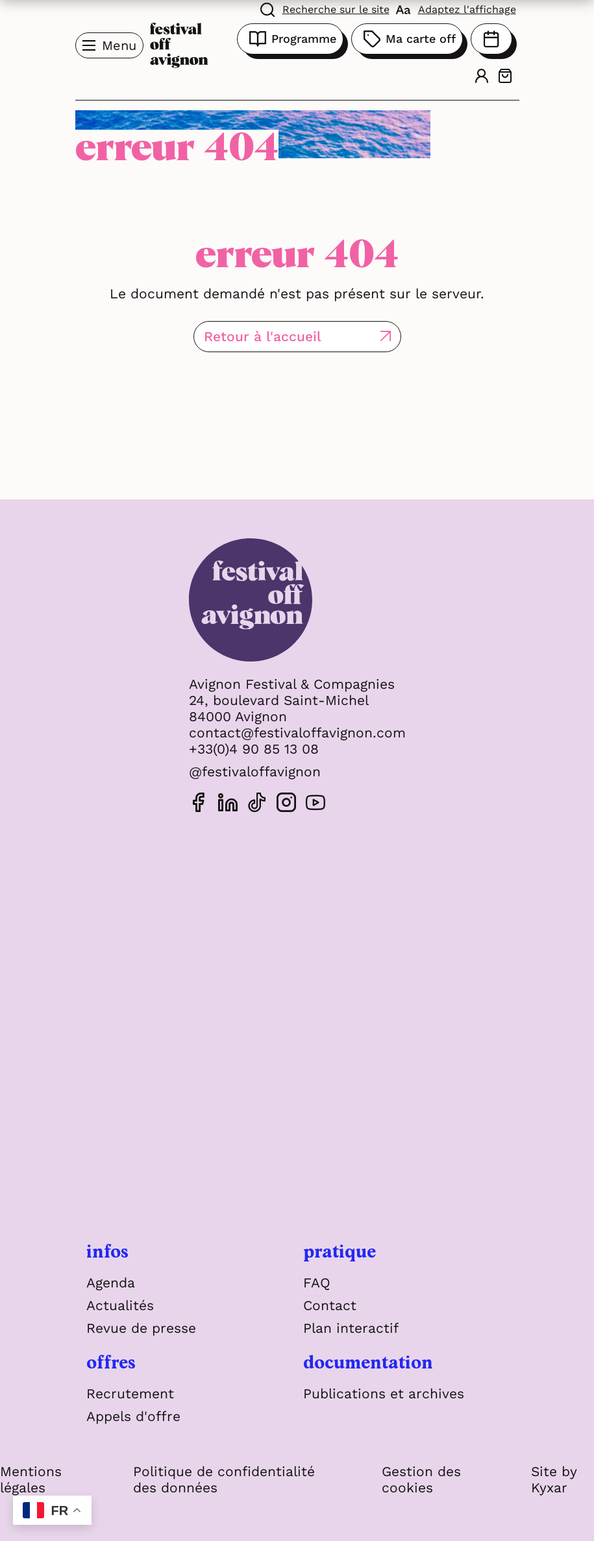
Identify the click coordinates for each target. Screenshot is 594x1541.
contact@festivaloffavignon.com (297, 732)
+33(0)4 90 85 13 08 (254, 749)
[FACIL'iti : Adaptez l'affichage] (456, 8)
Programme (290, 39)
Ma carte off (407, 39)
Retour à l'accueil (262, 336)
